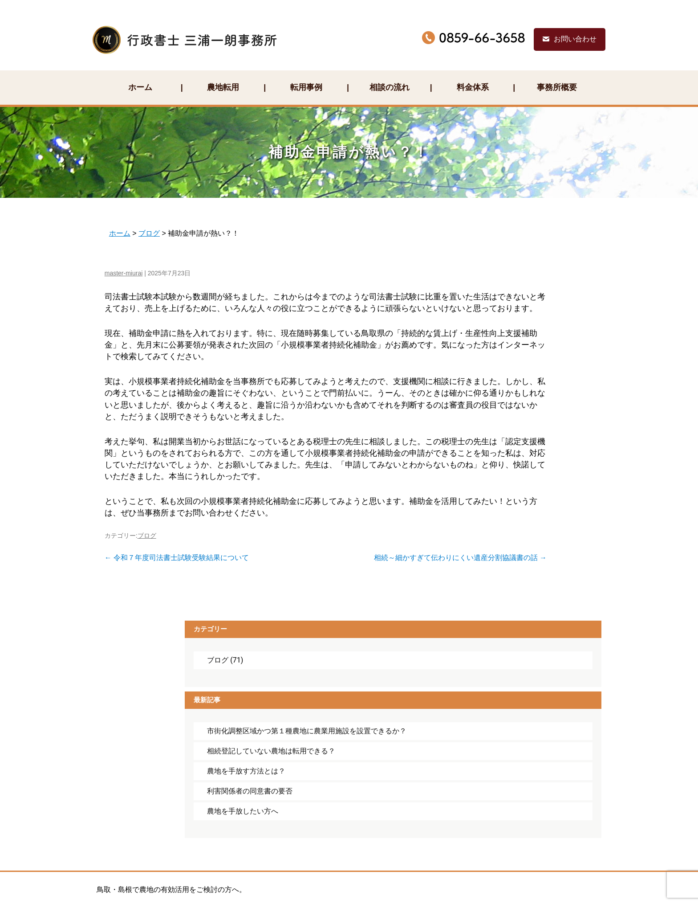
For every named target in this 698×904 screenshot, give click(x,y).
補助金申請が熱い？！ (349, 127)
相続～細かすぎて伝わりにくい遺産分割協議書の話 (362, 567)
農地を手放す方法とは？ (535, 372)
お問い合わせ (585, 21)
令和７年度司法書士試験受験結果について (172, 567)
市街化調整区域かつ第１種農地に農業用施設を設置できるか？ (535, 314)
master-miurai (119, 247)
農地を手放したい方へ (531, 421)
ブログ (142, 545)
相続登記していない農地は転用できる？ (535, 347)
